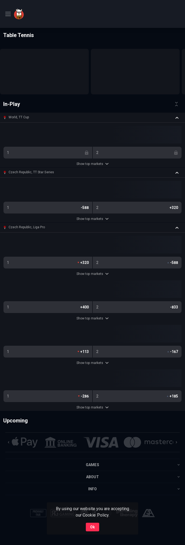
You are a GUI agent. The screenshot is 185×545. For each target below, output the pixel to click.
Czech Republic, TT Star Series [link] (31, 172)
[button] (92, 117)
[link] (32, 14)
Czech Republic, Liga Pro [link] (27, 227)
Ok (92, 527)
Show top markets (92, 164)
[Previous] (8, 442)
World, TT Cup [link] (19, 117)
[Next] (176, 442)
